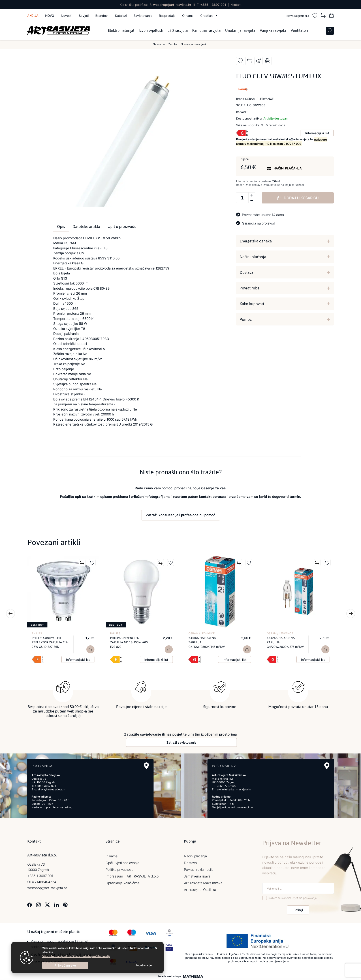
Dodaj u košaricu (298, 197)
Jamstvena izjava (197, 876)
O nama (188, 15)
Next (350, 613)
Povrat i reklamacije (199, 869)
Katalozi (121, 15)
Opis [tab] (61, 226)
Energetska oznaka (256, 241)
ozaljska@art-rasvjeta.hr (49, 789)
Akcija (32, 15)
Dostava (246, 272)
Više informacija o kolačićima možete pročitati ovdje (76, 956)
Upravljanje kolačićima (122, 883)
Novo (49, 15)
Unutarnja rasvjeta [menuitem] (240, 31)
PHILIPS (37, 633)
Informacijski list (317, 133)
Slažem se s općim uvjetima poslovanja (292, 898)
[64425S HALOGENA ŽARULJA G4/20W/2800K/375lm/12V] (325, 649)
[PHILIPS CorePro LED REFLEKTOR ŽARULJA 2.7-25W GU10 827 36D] (90, 649)
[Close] (65, 965)
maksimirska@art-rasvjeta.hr (233, 789)
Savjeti (84, 15)
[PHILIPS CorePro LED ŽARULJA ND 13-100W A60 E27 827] (169, 649)
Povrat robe (249, 288)
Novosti (66, 15)
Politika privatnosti (119, 869)
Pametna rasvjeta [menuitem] (206, 31)
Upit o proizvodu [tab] (122, 226)
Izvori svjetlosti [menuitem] (151, 31)
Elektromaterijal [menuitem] (121, 31)
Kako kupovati (252, 304)
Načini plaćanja (253, 257)
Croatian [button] (207, 15)
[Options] (143, 965)
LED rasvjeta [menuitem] (178, 31)
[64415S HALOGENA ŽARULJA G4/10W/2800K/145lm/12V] (247, 649)
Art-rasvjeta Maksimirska (203, 883)
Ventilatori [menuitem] (299, 31)
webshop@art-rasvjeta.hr (172, 4)
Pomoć (246, 319)
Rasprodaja (167, 15)
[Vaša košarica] (331, 16)
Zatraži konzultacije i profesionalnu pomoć (180, 515)
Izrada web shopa (169, 976)
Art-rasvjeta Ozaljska (200, 890)
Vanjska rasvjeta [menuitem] (273, 31)
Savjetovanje (142, 15)
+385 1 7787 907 (225, 785)
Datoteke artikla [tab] (86, 226)
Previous (10, 613)
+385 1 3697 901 (213, 4)
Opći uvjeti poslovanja (122, 863)
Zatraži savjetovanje (181, 742)
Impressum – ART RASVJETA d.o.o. (133, 876)
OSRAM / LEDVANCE (201, 633)
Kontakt (236, 4)
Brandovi (101, 15)
